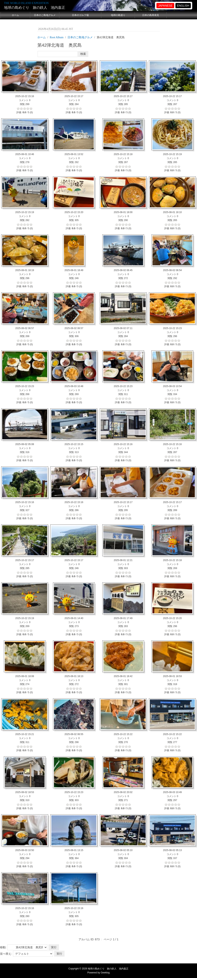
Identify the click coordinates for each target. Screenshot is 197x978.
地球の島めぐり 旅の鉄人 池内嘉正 (34, 8)
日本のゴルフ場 (80, 15)
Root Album (57, 37)
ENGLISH (183, 5)
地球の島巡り (118, 15)
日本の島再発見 (150, 15)
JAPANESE (165, 5)
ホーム (15, 15)
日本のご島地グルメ (45, 15)
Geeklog (105, 972)
